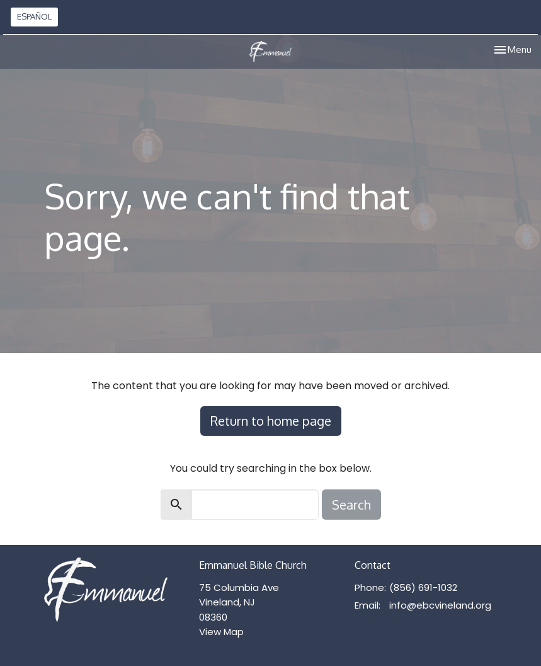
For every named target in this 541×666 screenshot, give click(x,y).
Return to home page (270, 420)
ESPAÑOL (34, 16)
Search (351, 504)
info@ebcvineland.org (440, 605)
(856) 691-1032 (423, 587)
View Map (221, 631)
